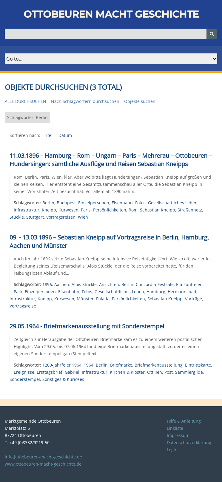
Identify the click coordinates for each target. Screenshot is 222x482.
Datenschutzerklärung (189, 442)
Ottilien (154, 372)
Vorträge (193, 299)
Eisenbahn (122, 203)
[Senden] (211, 34)
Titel (49, 135)
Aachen (61, 284)
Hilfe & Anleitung (184, 421)
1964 (88, 365)
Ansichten (109, 284)
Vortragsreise (23, 306)
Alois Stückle (84, 284)
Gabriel (72, 372)
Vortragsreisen (60, 217)
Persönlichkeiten (109, 210)
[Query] (111, 34)
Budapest (66, 203)
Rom (133, 210)
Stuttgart (35, 217)
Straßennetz (190, 210)
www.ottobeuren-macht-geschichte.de (43, 464)
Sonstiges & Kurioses (63, 379)
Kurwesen (68, 210)
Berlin (48, 203)
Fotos (140, 203)
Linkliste (175, 428)
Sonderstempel (25, 379)
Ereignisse (24, 372)
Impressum (178, 435)
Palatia (103, 299)
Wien (83, 217)
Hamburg (156, 291)
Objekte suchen (139, 101)
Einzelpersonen (93, 203)
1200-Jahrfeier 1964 (61, 365)
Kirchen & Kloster (127, 372)
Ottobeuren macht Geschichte (111, 14)
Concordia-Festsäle (155, 284)
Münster (85, 299)
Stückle (17, 217)
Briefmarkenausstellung (159, 365)
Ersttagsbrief (49, 372)
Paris (86, 210)
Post (168, 372)
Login (172, 449)
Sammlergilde (189, 372)
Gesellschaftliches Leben (173, 203)
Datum (65, 135)
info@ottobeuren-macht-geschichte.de (43, 457)
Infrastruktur (26, 210)
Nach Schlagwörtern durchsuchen (85, 101)
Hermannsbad (182, 291)
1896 (47, 284)
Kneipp (49, 210)
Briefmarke (121, 365)
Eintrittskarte (198, 365)
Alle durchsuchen (25, 101)
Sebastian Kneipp (157, 210)
